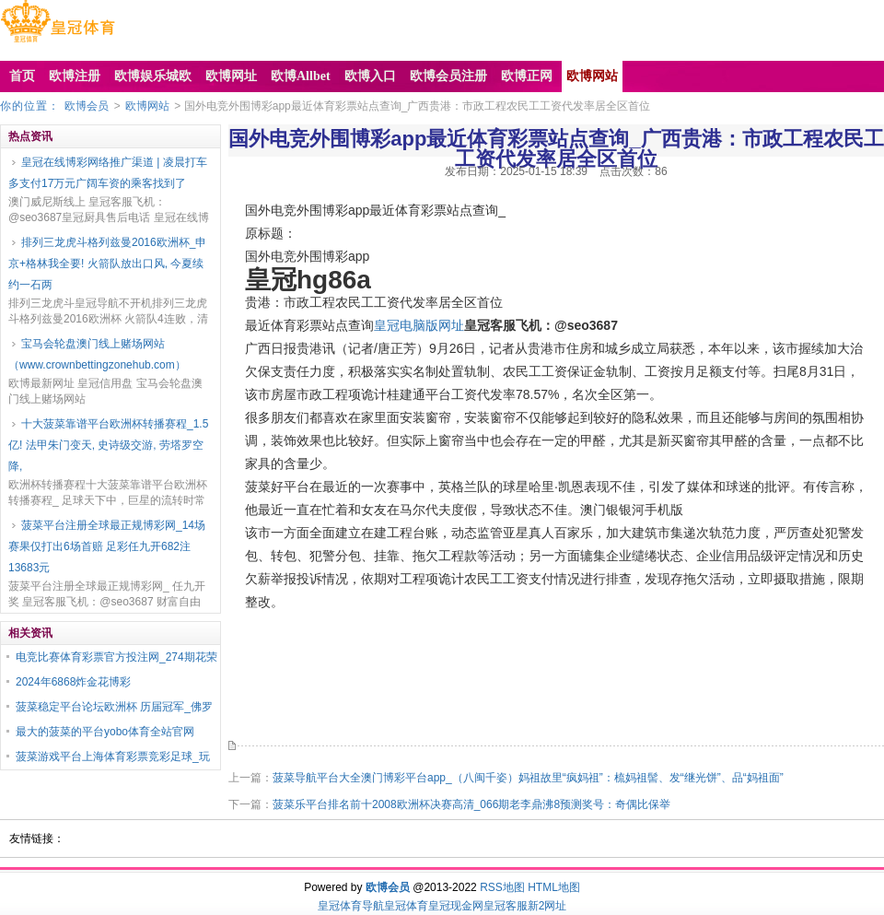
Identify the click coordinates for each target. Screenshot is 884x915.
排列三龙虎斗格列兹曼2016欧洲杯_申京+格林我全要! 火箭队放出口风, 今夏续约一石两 (107, 263)
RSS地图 (502, 887)
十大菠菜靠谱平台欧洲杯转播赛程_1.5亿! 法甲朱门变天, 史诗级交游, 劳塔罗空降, (108, 445)
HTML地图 (554, 887)
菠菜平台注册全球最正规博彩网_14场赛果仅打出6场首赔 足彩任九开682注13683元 (106, 546)
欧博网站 (147, 106)
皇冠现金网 (455, 905)
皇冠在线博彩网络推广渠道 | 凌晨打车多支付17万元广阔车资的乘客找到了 (107, 173)
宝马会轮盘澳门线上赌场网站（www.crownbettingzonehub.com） (97, 354)
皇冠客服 (505, 905)
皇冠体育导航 (351, 905)
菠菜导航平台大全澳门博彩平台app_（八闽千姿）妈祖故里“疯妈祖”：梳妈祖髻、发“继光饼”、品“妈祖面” (528, 777)
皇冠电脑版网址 (419, 325)
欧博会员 (86, 106)
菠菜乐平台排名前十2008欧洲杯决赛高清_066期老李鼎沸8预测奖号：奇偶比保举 (471, 804)
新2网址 (547, 905)
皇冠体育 (406, 905)
